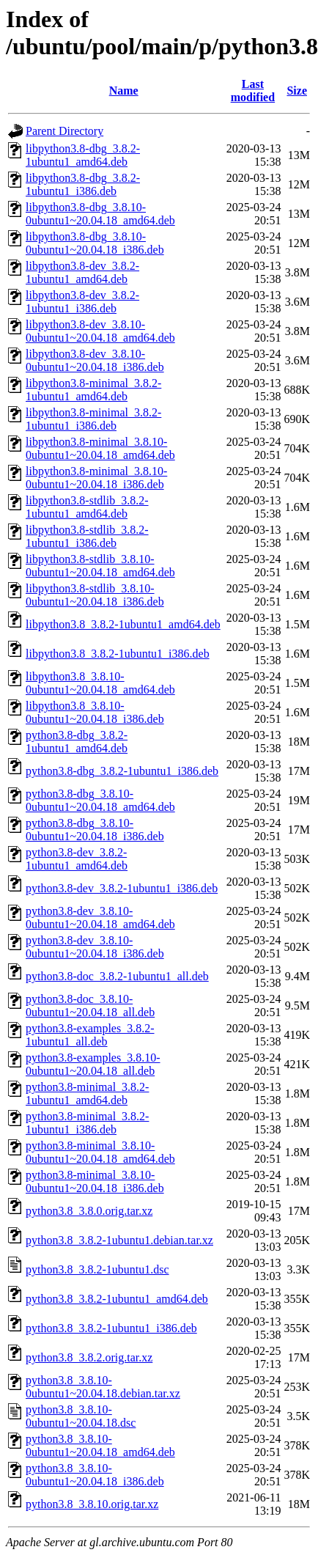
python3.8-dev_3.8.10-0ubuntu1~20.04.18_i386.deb (95, 947)
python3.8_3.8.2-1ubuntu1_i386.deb (111, 1328)
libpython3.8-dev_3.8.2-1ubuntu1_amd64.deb (82, 272)
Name (123, 90)
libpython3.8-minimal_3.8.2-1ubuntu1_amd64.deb (93, 389)
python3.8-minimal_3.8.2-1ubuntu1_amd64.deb (87, 1093)
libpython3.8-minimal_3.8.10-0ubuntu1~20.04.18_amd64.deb (100, 448)
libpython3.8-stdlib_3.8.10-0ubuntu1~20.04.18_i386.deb (95, 595)
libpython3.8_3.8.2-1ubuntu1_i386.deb (118, 653)
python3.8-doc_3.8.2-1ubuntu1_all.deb (117, 976)
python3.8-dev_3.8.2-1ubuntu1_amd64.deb (76, 859)
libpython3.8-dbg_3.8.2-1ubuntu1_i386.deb (83, 184)
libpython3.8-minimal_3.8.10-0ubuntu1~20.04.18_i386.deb (96, 477)
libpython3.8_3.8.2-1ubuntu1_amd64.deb (123, 624)
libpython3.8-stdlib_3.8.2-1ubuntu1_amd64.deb (87, 507)
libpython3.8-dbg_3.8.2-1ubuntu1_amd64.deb (83, 155)
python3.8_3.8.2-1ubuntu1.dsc (97, 1269)
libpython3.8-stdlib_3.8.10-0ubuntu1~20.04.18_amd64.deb (100, 565)
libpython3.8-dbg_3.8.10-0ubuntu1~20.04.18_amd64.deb (100, 214)
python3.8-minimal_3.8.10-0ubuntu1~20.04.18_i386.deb (95, 1181)
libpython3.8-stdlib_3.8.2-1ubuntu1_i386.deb (87, 536)
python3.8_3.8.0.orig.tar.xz (89, 1211)
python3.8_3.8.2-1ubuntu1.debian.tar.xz (119, 1240)
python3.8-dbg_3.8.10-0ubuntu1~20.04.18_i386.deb (95, 829)
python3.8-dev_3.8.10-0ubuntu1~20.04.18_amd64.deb (100, 917)
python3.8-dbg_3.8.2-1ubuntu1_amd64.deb (76, 741)
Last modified (253, 90)
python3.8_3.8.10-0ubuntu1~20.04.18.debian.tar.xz (103, 1387)
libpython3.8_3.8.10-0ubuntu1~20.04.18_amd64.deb (100, 683)
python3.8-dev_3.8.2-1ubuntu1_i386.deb (122, 888)
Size (296, 90)
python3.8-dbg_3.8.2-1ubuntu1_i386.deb (122, 771)
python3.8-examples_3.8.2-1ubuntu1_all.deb (90, 1035)
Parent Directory (64, 131)
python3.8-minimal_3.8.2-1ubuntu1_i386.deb (87, 1123)
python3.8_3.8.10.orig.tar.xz (92, 1504)
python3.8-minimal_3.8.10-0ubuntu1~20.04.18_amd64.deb (100, 1152)
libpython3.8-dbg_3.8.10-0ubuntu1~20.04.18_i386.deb (95, 243)
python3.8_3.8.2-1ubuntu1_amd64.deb (117, 1299)
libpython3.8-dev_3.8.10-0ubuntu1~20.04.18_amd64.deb (100, 331)
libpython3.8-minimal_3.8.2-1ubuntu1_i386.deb (93, 419)
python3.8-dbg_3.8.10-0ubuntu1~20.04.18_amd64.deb (100, 800)
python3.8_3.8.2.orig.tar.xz (89, 1357)
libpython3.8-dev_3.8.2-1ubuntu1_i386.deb (82, 302)
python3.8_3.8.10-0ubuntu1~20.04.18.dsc (81, 1416)
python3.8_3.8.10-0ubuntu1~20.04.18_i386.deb (95, 1475)
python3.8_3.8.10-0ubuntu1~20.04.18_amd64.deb (100, 1445)
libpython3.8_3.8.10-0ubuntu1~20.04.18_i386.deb (95, 712)
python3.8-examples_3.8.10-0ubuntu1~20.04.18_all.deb (93, 1064)
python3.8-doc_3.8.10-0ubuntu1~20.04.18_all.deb (90, 1005)
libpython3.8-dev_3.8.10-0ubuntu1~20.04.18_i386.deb (95, 360)
